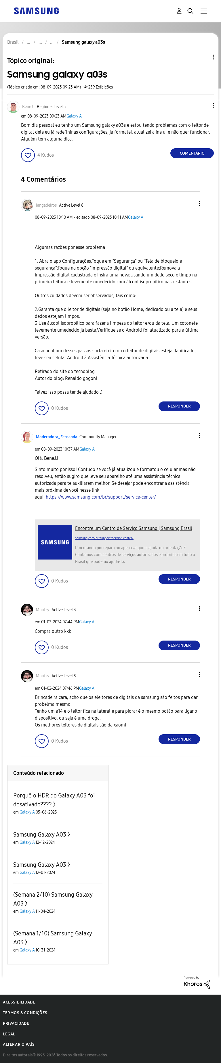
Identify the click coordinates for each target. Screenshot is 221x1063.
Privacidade (16, 1023)
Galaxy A (74, 116)
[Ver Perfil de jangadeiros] (46, 205)
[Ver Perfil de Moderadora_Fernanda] (56, 437)
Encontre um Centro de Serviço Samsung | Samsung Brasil (133, 528)
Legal (9, 1034)
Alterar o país (19, 1044)
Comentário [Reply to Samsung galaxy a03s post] (192, 153)
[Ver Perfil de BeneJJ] (28, 106)
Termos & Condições (25, 1012)
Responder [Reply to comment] (179, 406)
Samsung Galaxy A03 (39, 834)
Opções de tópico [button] (203, 57)
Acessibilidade (19, 1002)
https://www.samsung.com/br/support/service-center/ (101, 497)
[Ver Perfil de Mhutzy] (42, 610)
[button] (203, 105)
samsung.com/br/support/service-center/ (104, 538)
